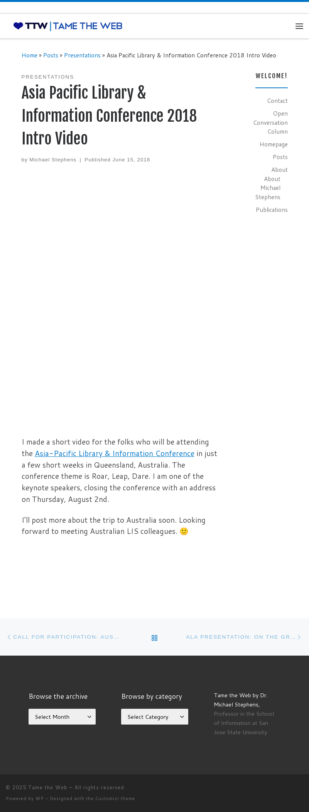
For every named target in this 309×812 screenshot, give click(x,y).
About (279, 169)
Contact (277, 100)
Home (29, 55)
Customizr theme (115, 798)
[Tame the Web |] (68, 26)
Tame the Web (48, 787)
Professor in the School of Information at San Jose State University (244, 723)
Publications (272, 209)
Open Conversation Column (270, 122)
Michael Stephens (52, 160)
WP (39, 798)
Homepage (274, 144)
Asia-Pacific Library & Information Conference (114, 453)
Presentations (82, 55)
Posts (50, 55)
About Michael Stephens (267, 187)
